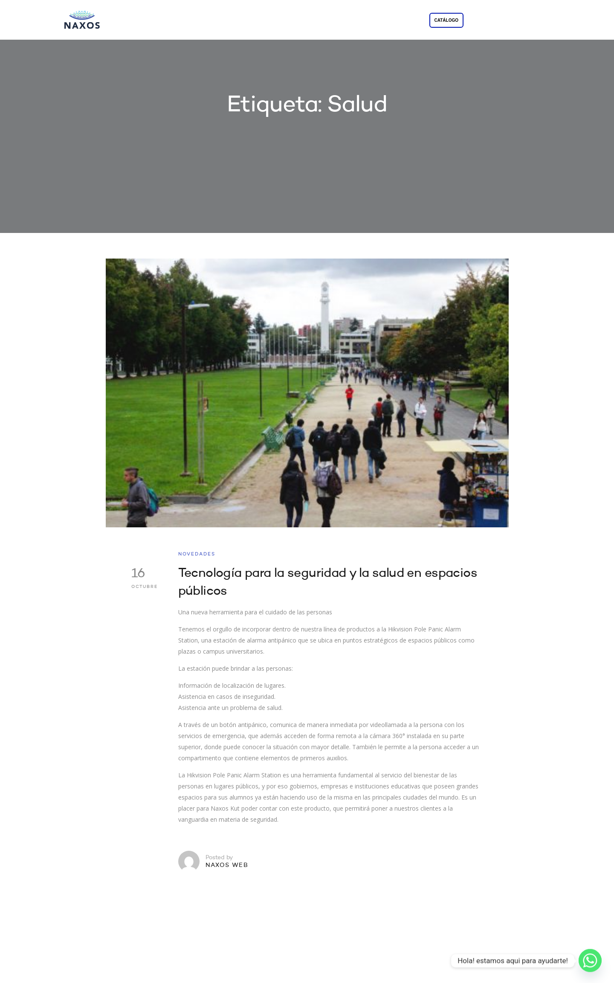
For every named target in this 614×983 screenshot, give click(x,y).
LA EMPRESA (233, 21)
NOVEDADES (197, 554)
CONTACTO (387, 21)
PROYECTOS (338, 21)
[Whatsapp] (590, 960)
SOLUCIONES (286, 21)
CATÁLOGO (446, 20)
